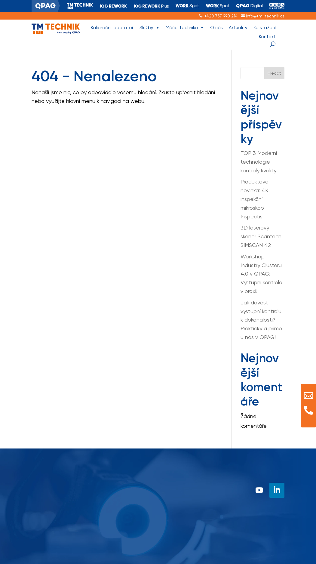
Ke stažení (264, 27)
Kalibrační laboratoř (112, 27)
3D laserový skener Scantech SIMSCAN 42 (261, 236)
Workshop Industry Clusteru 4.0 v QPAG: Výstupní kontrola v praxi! (261, 273)
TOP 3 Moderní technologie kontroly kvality (259, 162)
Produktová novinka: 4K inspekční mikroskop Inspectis (254, 198)
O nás (216, 27)
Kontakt (267, 36)
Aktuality (238, 27)
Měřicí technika (185, 28)
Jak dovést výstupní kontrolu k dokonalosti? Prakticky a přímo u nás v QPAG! (261, 319)
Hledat (274, 73)
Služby (150, 28)
